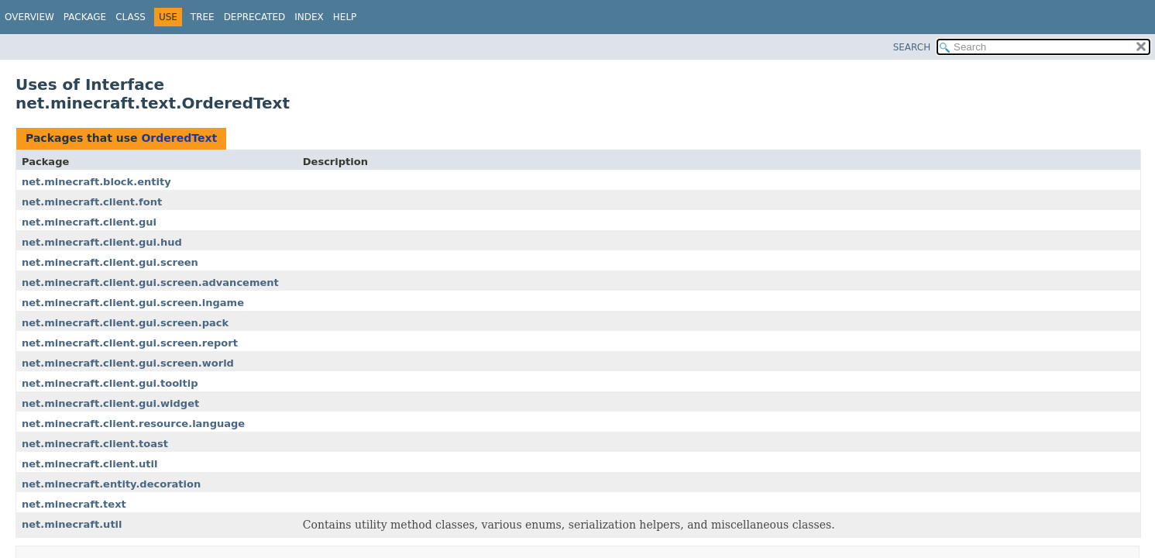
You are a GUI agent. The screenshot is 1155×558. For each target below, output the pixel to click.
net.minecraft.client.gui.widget (110, 403)
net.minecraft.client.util (89, 464)
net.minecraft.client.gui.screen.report (130, 343)
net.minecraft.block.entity (96, 182)
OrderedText (179, 138)
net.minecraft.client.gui (89, 222)
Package (85, 17)
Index (309, 17)
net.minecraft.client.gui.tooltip (110, 383)
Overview (29, 17)
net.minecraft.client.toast (95, 444)
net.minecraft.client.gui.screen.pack (125, 323)
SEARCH (912, 47)
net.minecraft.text (74, 504)
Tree (203, 17)
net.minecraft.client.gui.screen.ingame (133, 302)
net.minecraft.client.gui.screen (110, 262)
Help (345, 17)
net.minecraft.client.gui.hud (102, 242)
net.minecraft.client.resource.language (133, 423)
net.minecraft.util (72, 524)
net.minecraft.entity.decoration (111, 484)
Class (130, 17)
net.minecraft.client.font (92, 202)
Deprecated (255, 17)
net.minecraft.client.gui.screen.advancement (150, 282)
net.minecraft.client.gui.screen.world (128, 363)
